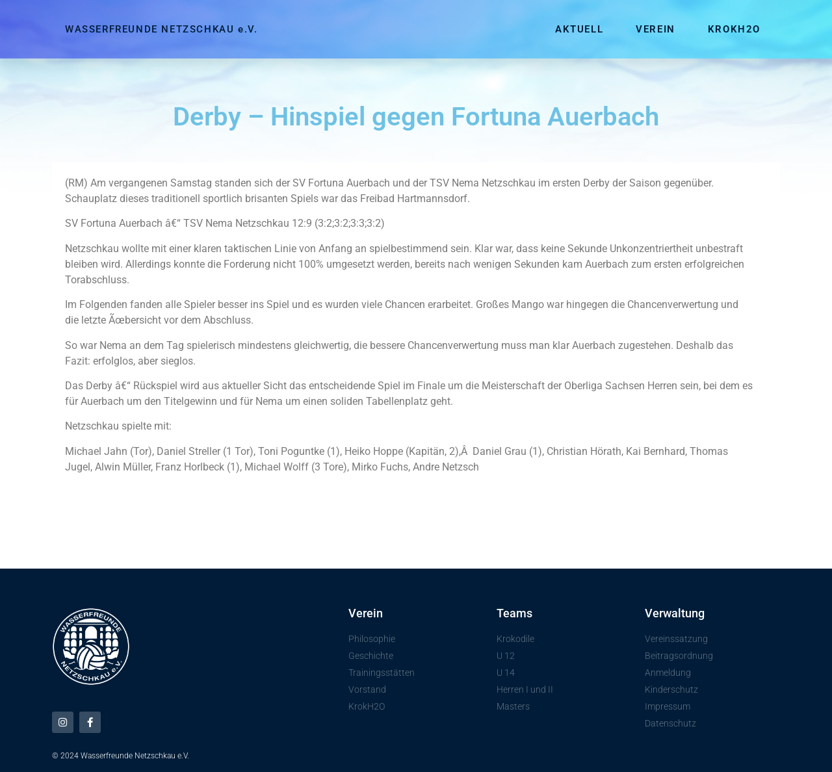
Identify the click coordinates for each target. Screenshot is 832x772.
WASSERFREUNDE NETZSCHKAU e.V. (161, 29)
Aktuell (579, 29)
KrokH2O (734, 29)
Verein (655, 29)
